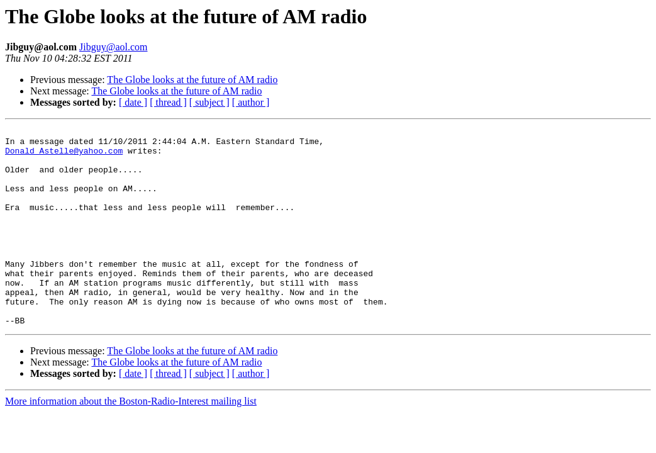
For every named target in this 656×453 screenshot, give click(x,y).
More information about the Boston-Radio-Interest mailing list (131, 440)
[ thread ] (168, 102)
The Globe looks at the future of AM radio (192, 79)
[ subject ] (209, 102)
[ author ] (251, 102)
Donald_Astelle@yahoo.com (64, 156)
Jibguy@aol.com (113, 47)
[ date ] (133, 102)
